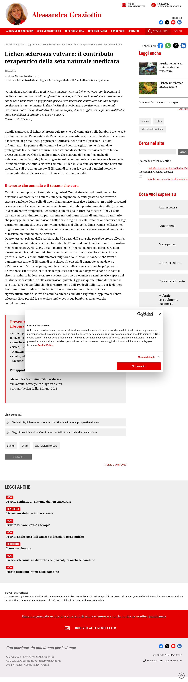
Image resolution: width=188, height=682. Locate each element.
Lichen (25, 445)
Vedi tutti (183, 109)
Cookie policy (31, 664)
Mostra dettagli (146, 357)
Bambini (11, 445)
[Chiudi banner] (160, 314)
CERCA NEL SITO (157, 31)
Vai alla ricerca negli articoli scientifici (168, 168)
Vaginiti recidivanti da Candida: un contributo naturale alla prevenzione (54, 432)
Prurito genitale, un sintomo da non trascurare (171, 67)
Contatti (133, 31)
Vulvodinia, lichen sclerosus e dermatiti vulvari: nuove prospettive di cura (56, 422)
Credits (45, 664)
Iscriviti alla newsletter (136, 5)
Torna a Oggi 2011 (115, 464)
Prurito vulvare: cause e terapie (158, 102)
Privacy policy (14, 664)
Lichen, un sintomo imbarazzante (171, 84)
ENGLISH (178, 31)
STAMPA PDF (18, 457)
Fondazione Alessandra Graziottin (169, 5)
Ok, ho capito (138, 366)
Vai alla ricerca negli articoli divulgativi (168, 179)
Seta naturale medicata (46, 445)
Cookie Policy (45, 345)
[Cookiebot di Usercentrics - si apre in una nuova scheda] (139, 314)
